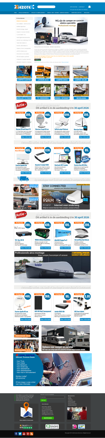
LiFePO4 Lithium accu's (22, 51)
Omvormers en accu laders (23, 53)
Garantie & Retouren (72, 405)
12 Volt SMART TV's (21, 34)
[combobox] (46, 6)
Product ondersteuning (46, 407)
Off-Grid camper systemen (23, 56)
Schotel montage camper (22, 29)
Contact (69, 397)
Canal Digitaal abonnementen (23, 37)
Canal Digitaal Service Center (48, 414)
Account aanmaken (87, 1)
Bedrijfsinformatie (71, 401)
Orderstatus (70, 399)
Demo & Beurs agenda (46, 406)
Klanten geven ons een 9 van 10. (22, 400)
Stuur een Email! (65, 62)
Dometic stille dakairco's (22, 45)
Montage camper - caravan (47, 412)
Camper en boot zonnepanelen (24, 48)
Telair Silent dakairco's (22, 42)
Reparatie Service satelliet (47, 410)
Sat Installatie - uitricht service (23, 23)
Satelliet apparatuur (21, 26)
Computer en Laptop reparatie (24, 59)
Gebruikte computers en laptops (24, 62)
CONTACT (82, 7)
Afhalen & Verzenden (72, 403)
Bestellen (70, 398)
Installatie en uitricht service (47, 413)
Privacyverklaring (71, 402)
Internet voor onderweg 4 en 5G (24, 40)
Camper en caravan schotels (23, 31)
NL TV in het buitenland (46, 409)
